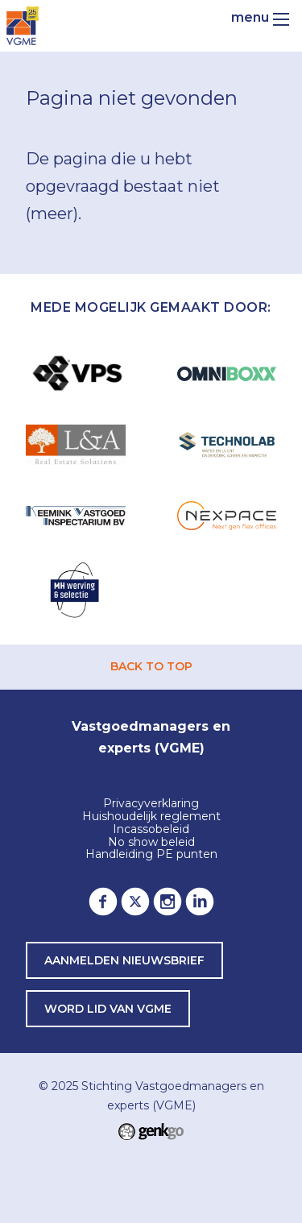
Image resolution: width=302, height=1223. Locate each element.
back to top (151, 666)
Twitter (135, 901)
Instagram (167, 901)
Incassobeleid (151, 829)
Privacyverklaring (151, 804)
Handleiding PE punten (151, 854)
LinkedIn (199, 901)
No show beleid (151, 842)
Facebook (103, 901)
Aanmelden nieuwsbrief (124, 960)
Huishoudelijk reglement (151, 816)
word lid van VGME (108, 1008)
